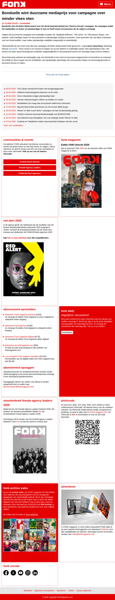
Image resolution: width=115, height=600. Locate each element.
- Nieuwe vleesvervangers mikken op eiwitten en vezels (34, 100)
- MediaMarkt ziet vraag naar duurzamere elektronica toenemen (38, 103)
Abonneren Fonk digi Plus (15, 326)
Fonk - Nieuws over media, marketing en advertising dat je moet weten (15, 4)
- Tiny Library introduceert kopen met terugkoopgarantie (34, 89)
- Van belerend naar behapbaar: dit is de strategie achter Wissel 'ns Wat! (42, 118)
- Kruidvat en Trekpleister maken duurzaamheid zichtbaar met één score (41, 121)
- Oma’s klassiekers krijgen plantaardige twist (30, 96)
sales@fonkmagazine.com (83, 534)
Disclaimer (28, 590)
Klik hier (105, 529)
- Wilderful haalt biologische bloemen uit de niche (32, 92)
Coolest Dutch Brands (30, 162)
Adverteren (61, 590)
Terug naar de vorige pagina (57, 74)
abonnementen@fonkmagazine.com (18, 387)
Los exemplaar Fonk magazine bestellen (22, 356)
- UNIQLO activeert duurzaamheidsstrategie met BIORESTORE (38, 114)
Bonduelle (13, 49)
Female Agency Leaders (29, 168)
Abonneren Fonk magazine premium (20, 314)
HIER (81, 148)
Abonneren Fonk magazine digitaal (19, 337)
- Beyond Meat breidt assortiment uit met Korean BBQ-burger (37, 107)
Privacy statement (84, 590)
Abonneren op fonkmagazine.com (19, 345)
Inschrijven (67, 332)
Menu (107, 4)
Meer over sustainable (13, 125)
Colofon (71, 590)
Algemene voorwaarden (44, 590)
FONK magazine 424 (98, 412)
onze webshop (32, 514)
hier (89, 321)
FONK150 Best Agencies (30, 173)
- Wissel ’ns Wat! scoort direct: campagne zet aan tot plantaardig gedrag (41, 110)
